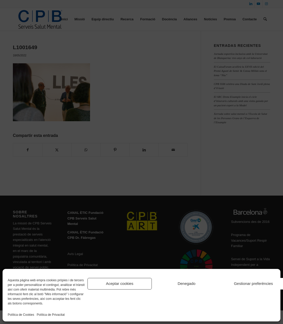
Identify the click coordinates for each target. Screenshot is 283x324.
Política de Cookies (21, 315)
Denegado (186, 283)
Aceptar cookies (120, 283)
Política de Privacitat (51, 315)
